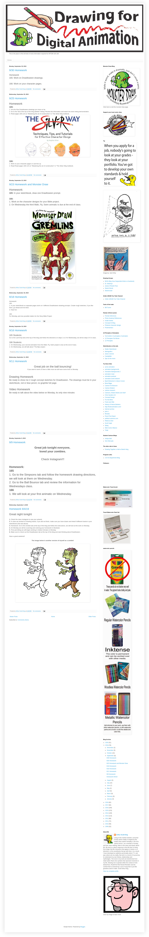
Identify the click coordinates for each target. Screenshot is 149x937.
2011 (107, 821)
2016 (107, 807)
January (109, 799)
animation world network (112, 378)
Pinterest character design (113, 325)
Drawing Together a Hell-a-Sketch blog (116, 449)
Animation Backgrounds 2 (113, 371)
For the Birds (109, 400)
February (110, 796)
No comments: (37, 89)
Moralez (107, 414)
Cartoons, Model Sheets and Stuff (115, 393)
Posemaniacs (109, 327)
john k (107, 411)
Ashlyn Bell (108, 438)
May (108, 788)
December (110, 747)
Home (9, 60)
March (109, 793)
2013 (107, 816)
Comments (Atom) (23, 620)
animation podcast (110, 376)
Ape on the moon (110, 358)
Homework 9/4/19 (19, 508)
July (108, 783)
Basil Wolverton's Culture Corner (115, 381)
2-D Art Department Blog (112, 458)
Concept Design (110, 397)
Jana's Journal (109, 354)
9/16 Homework (18, 330)
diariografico (108, 351)
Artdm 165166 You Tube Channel (115, 299)
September (110, 755)
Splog (106, 425)
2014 (107, 813)
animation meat (109, 374)
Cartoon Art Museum (111, 385)
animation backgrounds (112, 369)
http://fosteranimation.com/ (113, 407)
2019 (107, 745)
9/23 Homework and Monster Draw (28, 184)
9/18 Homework (18, 296)
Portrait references (110, 316)
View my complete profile (110, 871)
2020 (107, 742)
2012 (107, 818)
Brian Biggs (108, 383)
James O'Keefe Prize (111, 286)
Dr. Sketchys (109, 283)
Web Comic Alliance (111, 428)
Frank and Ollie (109, 402)
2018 (107, 802)
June (108, 785)
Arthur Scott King (122, 835)
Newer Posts (14, 616)
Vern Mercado (109, 441)
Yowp (106, 430)
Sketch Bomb (109, 288)
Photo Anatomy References (113, 318)
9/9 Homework (17, 442)
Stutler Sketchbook (110, 349)
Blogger (82, 927)
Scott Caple (108, 423)
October (109, 753)
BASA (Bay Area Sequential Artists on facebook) (119, 281)
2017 (107, 805)
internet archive (109, 409)
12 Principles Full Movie (112, 338)
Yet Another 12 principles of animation (116, 336)
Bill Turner (108, 307)
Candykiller (108, 356)
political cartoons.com (111, 418)
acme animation (110, 367)
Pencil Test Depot (110, 416)
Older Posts (92, 616)
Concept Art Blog (110, 323)
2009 (107, 826)
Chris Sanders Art (110, 395)
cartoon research (110, 390)
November (110, 750)
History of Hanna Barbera (112, 404)
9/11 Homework (18, 361)
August (109, 780)
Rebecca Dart (109, 421)
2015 (107, 810)
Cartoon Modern (110, 388)
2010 (107, 824)
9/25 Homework (18, 98)
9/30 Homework (18, 70)
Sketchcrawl (108, 290)
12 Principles (109, 341)
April (108, 791)
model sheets (109, 320)
